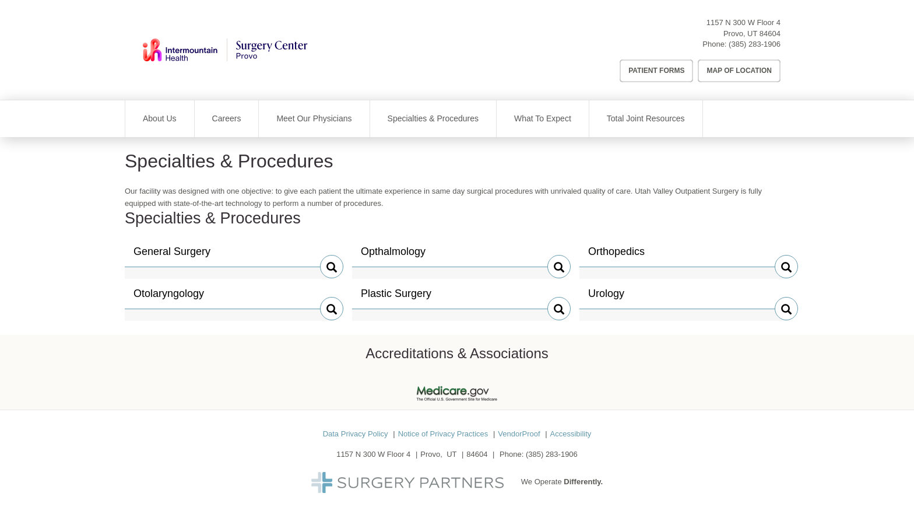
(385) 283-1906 (755, 44)
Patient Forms (656, 71)
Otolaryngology (168, 298)
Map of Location (739, 71)
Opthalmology (393, 256)
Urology (612, 298)
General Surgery (171, 256)
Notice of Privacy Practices (443, 433)
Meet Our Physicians (313, 118)
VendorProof (519, 433)
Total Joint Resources (646, 118)
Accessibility (571, 433)
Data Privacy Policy (355, 433)
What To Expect (542, 118)
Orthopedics (616, 256)
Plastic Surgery (396, 298)
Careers (226, 118)
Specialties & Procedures (433, 118)
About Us (160, 118)
